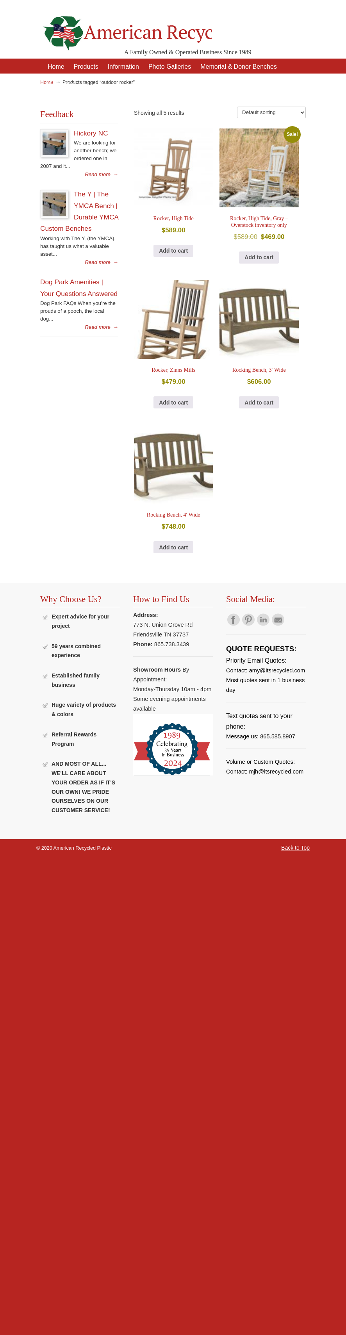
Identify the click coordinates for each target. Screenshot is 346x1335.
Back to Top (295, 848)
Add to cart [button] (173, 251)
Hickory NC (91, 133)
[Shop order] (271, 112)
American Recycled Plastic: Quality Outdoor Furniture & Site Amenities (126, 27)
